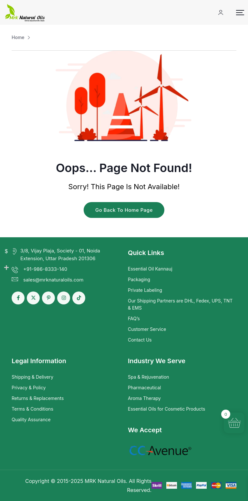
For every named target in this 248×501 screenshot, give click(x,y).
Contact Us (140, 340)
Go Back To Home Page (124, 210)
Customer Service (147, 329)
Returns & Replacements (38, 398)
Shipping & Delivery (32, 377)
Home (18, 37)
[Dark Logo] (25, 12)
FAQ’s (134, 318)
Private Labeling (145, 290)
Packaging (139, 279)
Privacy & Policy (29, 387)
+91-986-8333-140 (45, 269)
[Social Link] (18, 297)
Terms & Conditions (32, 409)
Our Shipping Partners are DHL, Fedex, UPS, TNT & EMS (180, 304)
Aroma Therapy (144, 398)
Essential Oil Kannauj (150, 268)
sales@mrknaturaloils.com (53, 280)
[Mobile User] (220, 12)
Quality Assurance (31, 419)
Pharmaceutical (144, 387)
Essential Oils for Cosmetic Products (166, 409)
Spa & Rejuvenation (148, 377)
